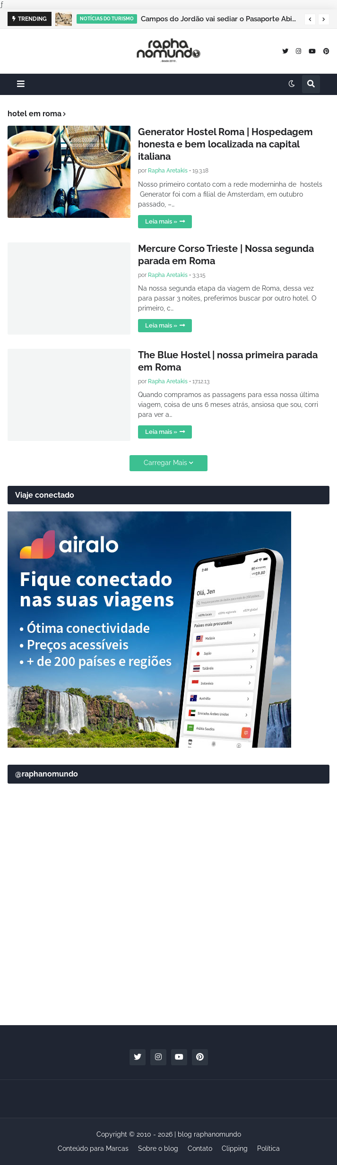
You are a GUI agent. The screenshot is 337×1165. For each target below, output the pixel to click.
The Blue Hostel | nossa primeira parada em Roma (228, 361)
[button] (310, 19)
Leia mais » (161, 221)
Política (268, 1148)
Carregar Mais (165, 462)
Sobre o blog (158, 1148)
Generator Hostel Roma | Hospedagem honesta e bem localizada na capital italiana (225, 144)
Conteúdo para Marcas (93, 1148)
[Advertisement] (168, 944)
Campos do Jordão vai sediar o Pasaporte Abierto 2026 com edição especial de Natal (220, 19)
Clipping (235, 1148)
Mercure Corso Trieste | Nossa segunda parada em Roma (226, 255)
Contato (200, 1148)
